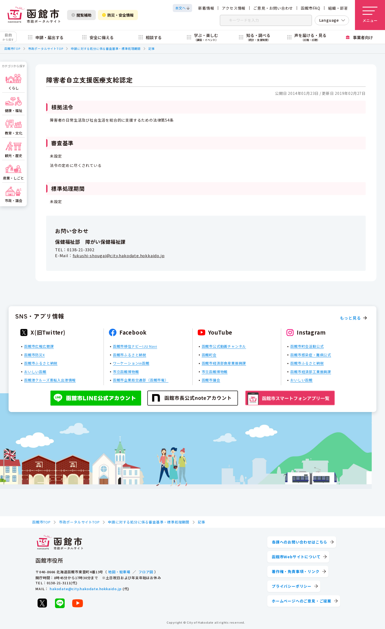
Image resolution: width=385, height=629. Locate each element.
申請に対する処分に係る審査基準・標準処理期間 (106, 48)
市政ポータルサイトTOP (45, 48)
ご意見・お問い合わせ (273, 8)
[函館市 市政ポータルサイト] (34, 15)
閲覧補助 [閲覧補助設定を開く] (81, 15)
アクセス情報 (233, 8)
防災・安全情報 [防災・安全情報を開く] (118, 15)
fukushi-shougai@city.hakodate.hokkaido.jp (119, 255)
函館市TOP (12, 48)
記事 (151, 48)
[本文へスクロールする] (182, 8)
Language (329, 20)
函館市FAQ (310, 8)
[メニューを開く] (370, 15)
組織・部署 (338, 8)
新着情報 (206, 8)
